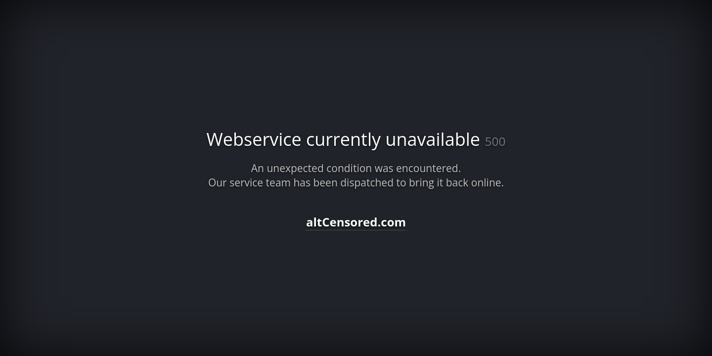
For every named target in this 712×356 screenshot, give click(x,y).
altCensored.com (356, 222)
